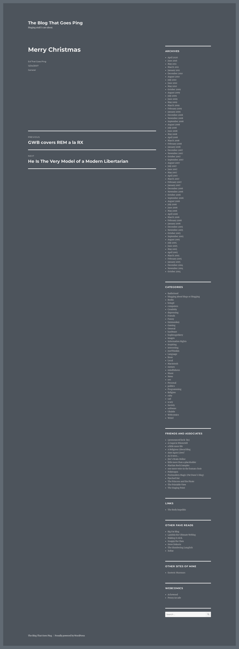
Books (171, 300)
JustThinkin (173, 351)
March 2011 (173, 67)
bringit (171, 303)
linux (170, 357)
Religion (172, 392)
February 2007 (175, 182)
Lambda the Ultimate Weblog (182, 535)
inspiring (172, 344)
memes (171, 367)
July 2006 (172, 204)
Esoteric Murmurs (176, 572)
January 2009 (174, 112)
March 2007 (173, 179)
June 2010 (172, 83)
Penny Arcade (174, 598)
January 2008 (174, 147)
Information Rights (177, 341)
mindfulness (174, 370)
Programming (174, 389)
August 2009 (174, 92)
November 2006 (175, 191)
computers (173, 306)
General (32, 70)
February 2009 (175, 108)
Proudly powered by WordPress (70, 635)
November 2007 (175, 153)
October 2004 (174, 271)
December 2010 (175, 73)
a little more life (175, 446)
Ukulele (171, 411)
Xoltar (171, 551)
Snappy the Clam (176, 541)
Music (171, 373)
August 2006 (174, 201)
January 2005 (174, 262)
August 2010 (174, 76)
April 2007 (173, 175)
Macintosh (173, 363)
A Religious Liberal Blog (179, 449)
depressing (173, 312)
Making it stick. (175, 538)
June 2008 (172, 131)
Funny (171, 319)
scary (170, 402)
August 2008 (174, 124)
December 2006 (175, 188)
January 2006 (174, 223)
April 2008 (173, 137)
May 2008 (172, 134)
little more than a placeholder (182, 462)
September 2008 (176, 121)
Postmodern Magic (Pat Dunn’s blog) (186, 475)
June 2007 (172, 169)
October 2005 (174, 233)
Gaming (171, 325)
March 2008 (173, 140)
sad (169, 399)
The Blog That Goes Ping (55, 22)
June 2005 (172, 246)
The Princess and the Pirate (181, 481)
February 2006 (175, 220)
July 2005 (172, 243)
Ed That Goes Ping (37, 61)
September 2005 (176, 236)
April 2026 (173, 57)
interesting (173, 347)
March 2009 (174, 105)
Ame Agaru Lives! (176, 452)
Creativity (172, 309)
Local (170, 360)
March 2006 (174, 217)
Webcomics (173, 415)
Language (172, 354)
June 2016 (172, 60)
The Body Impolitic (177, 509)
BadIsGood (173, 293)
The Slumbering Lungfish (180, 547)
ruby (170, 395)
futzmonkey (173, 322)
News (170, 376)
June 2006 (173, 207)
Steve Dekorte (174, 544)
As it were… (173, 456)
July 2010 (172, 80)
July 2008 (172, 128)
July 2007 (172, 166)
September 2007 (176, 159)
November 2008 (175, 118)
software (172, 408)
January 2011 (174, 70)
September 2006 (176, 198)
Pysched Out (174, 478)
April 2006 (173, 214)
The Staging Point (176, 488)
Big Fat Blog (173, 531)
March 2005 (173, 255)
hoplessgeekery (175, 335)
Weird (170, 418)
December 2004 (175, 265)
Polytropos (173, 472)
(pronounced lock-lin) (179, 440)
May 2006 (172, 211)
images (171, 338)
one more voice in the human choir (185, 468)
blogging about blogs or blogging (184, 296)
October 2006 (174, 195)
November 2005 (175, 230)
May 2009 (172, 102)
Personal (172, 383)
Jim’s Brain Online (176, 459)
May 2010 (172, 86)
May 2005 (172, 249)
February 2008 (175, 144)
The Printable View (177, 484)
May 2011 (172, 64)
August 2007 (174, 163)
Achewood (173, 594)
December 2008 (175, 115)
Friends (171, 316)
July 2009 (172, 96)
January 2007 (174, 185)
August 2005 (174, 239)
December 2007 (175, 150)
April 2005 (173, 252)
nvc (169, 379)
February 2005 (175, 259)
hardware (172, 332)
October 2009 (174, 89)
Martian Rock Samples (178, 465)
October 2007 (174, 156)
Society (171, 405)
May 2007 (172, 172)
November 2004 (175, 268)
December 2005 (175, 227)
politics (171, 386)
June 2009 (173, 99)
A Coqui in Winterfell (178, 443)
